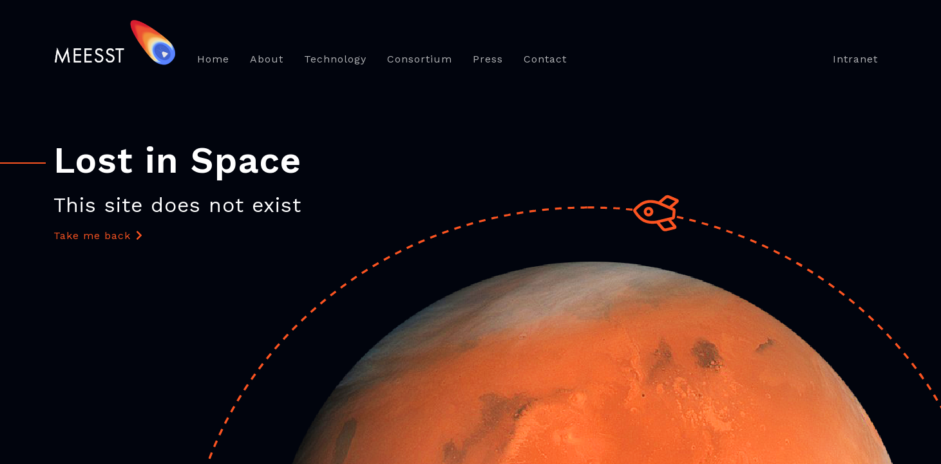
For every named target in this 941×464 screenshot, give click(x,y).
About (266, 59)
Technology (335, 59)
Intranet (855, 59)
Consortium (419, 59)
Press (488, 59)
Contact (545, 59)
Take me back (98, 235)
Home (213, 59)
